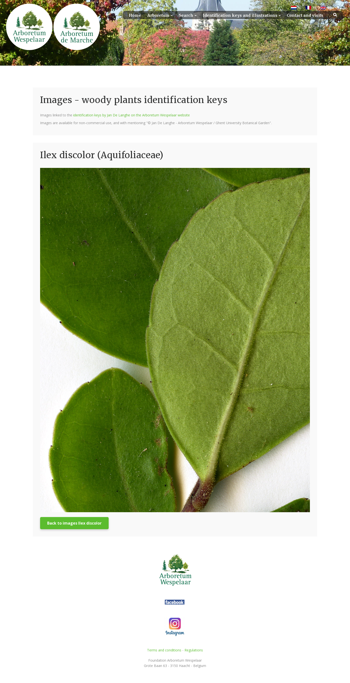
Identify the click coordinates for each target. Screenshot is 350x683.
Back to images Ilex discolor (74, 523)
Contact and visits (305, 15)
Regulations (193, 650)
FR (314, 7)
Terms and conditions (164, 650)
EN (329, 7)
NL (300, 7)
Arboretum (158, 15)
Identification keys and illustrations (240, 15)
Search (186, 15)
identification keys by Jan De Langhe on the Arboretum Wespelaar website (131, 115)
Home (135, 15)
